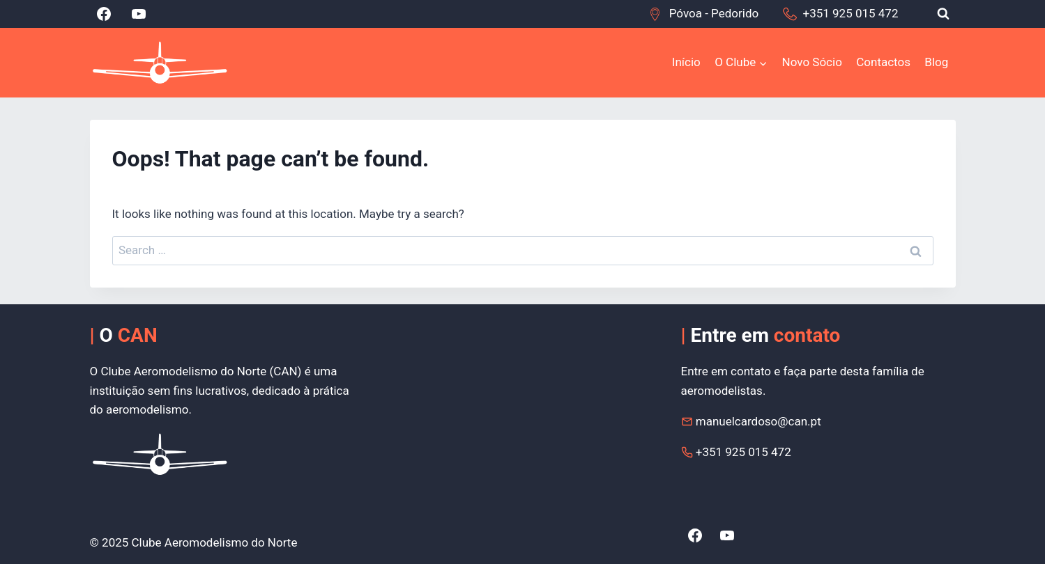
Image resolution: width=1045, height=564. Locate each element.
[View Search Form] (943, 13)
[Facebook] (104, 14)
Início (686, 62)
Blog (936, 62)
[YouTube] (139, 14)
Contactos (883, 62)
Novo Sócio (812, 62)
